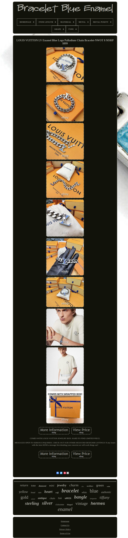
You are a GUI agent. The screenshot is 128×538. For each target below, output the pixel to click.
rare (39, 492)
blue (94, 491)
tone (33, 485)
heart (48, 492)
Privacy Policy (65, 529)
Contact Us (65, 525)
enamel (65, 509)
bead (33, 492)
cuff (56, 492)
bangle (80, 497)
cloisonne (60, 504)
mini (51, 485)
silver (47, 503)
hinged (69, 504)
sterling (32, 503)
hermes (98, 503)
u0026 (68, 498)
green (100, 485)
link (60, 498)
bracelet (70, 491)
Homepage (65, 521)
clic (82, 486)
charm (73, 485)
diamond (42, 486)
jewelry (61, 485)
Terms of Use (65, 533)
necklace (90, 486)
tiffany (104, 497)
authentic (106, 492)
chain (52, 498)
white (84, 492)
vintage (81, 503)
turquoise (93, 499)
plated (33, 499)
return (24, 485)
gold (24, 497)
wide (108, 486)
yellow (23, 492)
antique (42, 498)
